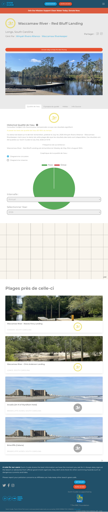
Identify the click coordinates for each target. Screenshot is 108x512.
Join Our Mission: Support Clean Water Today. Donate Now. (54, 11)
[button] (103, 4)
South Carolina (23, 31)
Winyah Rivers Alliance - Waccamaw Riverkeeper (41, 36)
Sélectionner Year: (17, 207)
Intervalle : (13, 194)
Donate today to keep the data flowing (54, 49)
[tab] (33, 106)
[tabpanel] (54, 162)
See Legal (77, 509)
